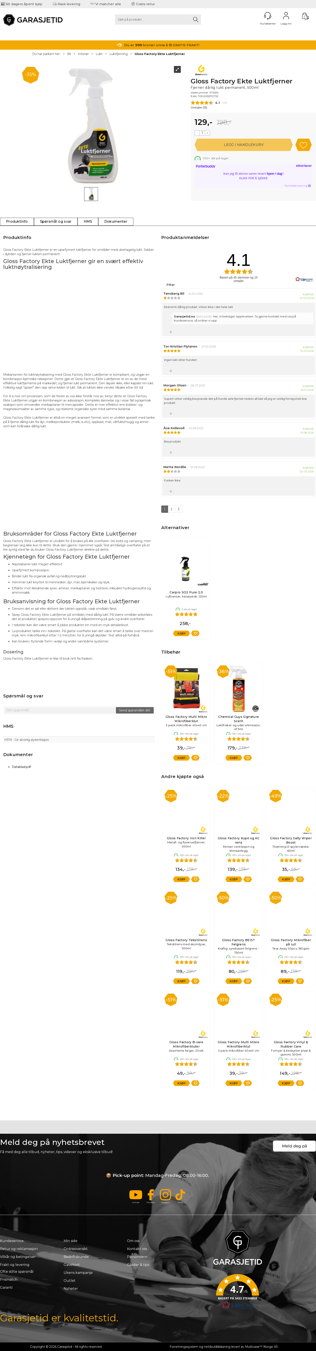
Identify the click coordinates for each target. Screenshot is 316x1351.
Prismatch (8, 1279)
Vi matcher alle (108, 4)
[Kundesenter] (268, 16)
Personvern (137, 1257)
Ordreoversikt (76, 1249)
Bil (69, 54)
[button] (237, 1293)
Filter (170, 285)
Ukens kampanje (78, 1273)
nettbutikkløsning (217, 1347)
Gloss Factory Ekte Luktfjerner (160, 54)
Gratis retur (145, 4)
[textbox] (60, 710)
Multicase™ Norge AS (261, 1347)
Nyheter (71, 1289)
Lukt (99, 54)
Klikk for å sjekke (253, 178)
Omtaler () (199, 107)
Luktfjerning (118, 54)
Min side (70, 1241)
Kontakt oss (137, 1249)
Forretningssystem (184, 1347)
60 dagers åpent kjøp (24, 4)
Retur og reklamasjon (19, 1249)
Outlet (69, 1281)
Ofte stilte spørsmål (17, 1272)
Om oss (133, 1241)
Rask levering (69, 4)
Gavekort (72, 1265)
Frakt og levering (14, 1265)
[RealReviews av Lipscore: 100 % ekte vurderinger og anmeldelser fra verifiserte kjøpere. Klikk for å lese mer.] (304, 279)
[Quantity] (202, 132)
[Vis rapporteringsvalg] (310, 331)
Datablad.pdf (21, 767)
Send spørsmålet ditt (134, 710)
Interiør (83, 54)
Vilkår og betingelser (18, 1257)
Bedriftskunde (76, 1257)
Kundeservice (12, 1241)
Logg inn (286, 16)
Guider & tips (138, 1265)
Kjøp (244, 145)
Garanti (6, 1287)
